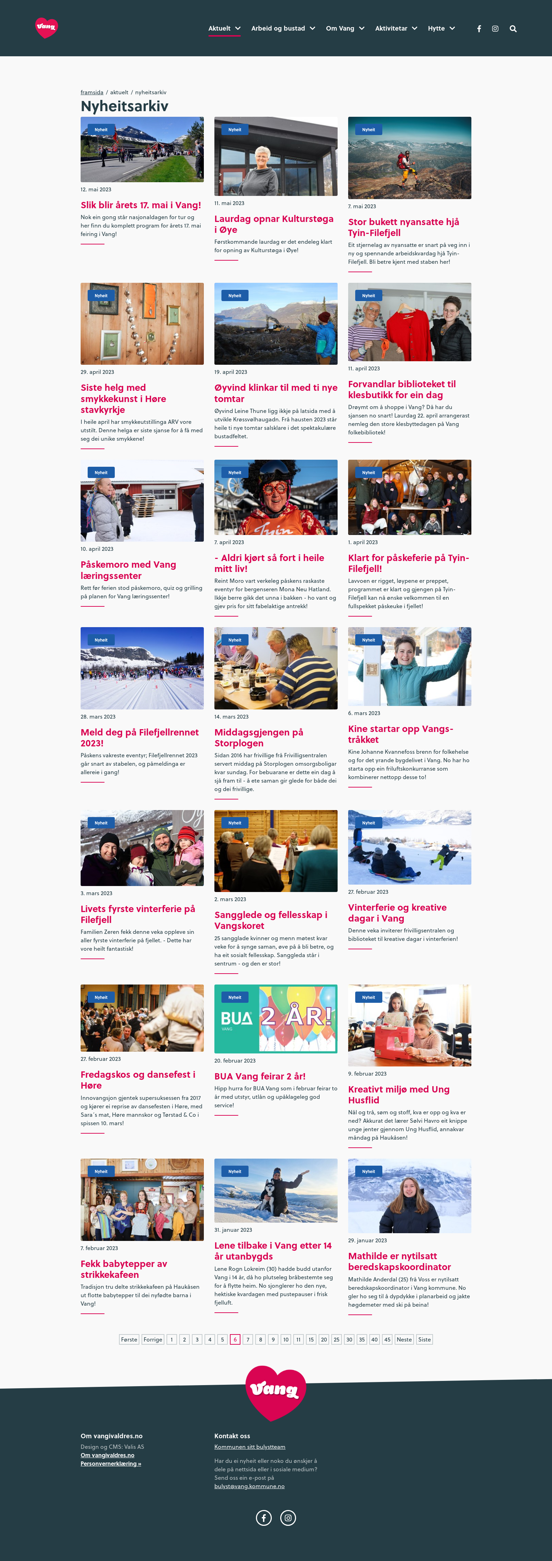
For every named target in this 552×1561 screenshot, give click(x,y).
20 (324, 1339)
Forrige (153, 1339)
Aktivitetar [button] (396, 28)
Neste (404, 1339)
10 (286, 1339)
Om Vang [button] (345, 28)
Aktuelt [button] (224, 28)
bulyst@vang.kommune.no (249, 1486)
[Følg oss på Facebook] (479, 28)
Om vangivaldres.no (107, 1455)
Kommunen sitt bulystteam (250, 1447)
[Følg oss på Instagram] (495, 28)
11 (298, 1339)
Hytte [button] (441, 28)
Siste (424, 1339)
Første (129, 1339)
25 (336, 1339)
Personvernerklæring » (111, 1463)
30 (349, 1339)
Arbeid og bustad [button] (283, 28)
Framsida (92, 92)
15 (311, 1339)
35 (362, 1339)
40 (374, 1339)
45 (387, 1339)
